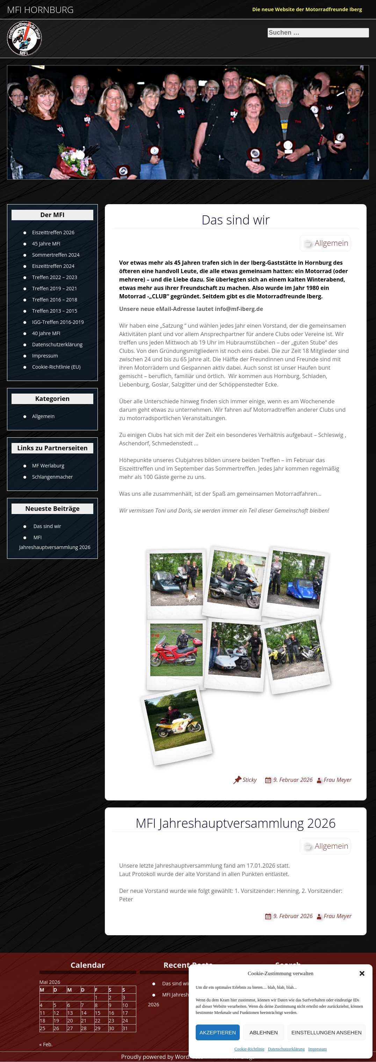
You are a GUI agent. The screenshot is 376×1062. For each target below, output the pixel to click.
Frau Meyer (338, 780)
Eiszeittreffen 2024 (53, 266)
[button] (362, 973)
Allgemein (43, 416)
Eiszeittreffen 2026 (53, 232)
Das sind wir (47, 525)
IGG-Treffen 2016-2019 (58, 322)
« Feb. (46, 1044)
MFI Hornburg (40, 10)
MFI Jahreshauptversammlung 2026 (236, 823)
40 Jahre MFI (46, 333)
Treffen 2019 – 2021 (54, 288)
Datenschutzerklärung (286, 1049)
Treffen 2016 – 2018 (54, 299)
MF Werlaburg (48, 465)
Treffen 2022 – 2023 (54, 277)
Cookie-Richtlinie (249, 1049)
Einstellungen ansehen (326, 1032)
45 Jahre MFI (46, 243)
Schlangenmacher (52, 476)
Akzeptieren (218, 1032)
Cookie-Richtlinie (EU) (56, 366)
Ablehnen (264, 1032)
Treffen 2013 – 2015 (54, 310)
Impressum (317, 1049)
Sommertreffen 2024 (56, 254)
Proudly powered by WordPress (162, 1057)
